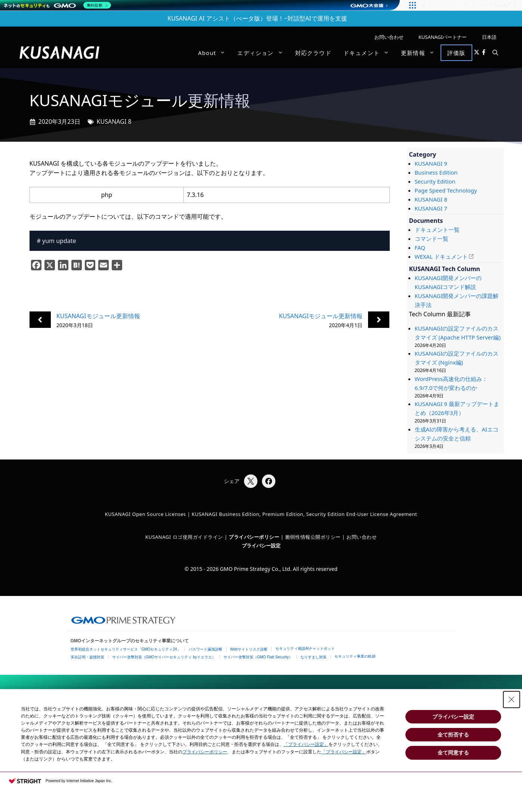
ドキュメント (369, 52)
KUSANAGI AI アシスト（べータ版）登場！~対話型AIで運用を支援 (257, 18)
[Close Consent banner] (511, 699)
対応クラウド (313, 52)
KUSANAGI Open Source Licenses (145, 514)
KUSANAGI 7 (431, 208)
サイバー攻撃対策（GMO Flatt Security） (258, 657)
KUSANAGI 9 (431, 163)
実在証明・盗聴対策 (87, 657)
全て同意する (453, 753)
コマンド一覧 (431, 238)
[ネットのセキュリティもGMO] (57, 5)
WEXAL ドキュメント (441, 256)
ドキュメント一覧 (437, 229)
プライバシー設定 (261, 545)
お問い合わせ (389, 37)
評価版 (456, 52)
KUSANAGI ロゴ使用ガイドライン (184, 537)
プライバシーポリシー (204, 751)
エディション (263, 52)
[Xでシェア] (250, 481)
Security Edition (435, 181)
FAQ (420, 247)
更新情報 (421, 52)
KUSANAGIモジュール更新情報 (98, 316)
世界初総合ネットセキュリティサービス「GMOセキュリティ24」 (126, 649)
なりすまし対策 (313, 657)
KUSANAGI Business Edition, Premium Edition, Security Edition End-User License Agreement (304, 514)
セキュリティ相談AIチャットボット (305, 648)
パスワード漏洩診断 (205, 649)
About (215, 52)
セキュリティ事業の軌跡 (355, 656)
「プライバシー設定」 (306, 744)
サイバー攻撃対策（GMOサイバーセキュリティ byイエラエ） (164, 657)
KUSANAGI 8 (114, 121)
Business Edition (436, 172)
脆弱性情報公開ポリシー (313, 537)
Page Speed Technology (446, 190)
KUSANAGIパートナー (442, 37)
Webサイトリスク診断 (249, 649)
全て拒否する (453, 735)
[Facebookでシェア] (268, 481)
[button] (495, 52)
